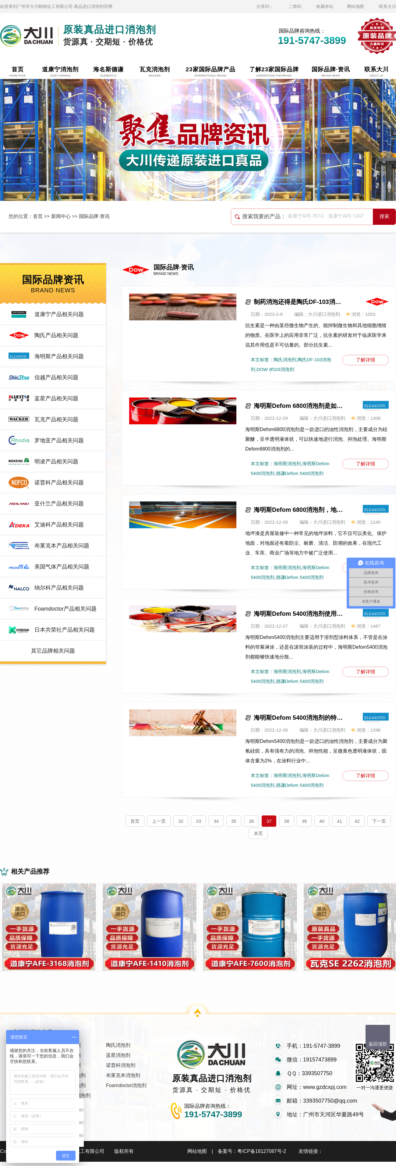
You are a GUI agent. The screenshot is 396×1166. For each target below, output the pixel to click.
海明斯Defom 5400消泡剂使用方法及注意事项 (300, 613)
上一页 (159, 821)
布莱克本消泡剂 (123, 1079)
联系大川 (387, 6)
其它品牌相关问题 (53, 651)
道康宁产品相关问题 (59, 314)
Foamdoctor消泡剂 (126, 1089)
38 (286, 821)
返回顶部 (378, 1044)
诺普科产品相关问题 (59, 483)
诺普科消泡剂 (120, 1069)
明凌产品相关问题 (56, 461)
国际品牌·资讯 (94, 216)
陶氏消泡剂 (118, 1049)
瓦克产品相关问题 (56, 419)
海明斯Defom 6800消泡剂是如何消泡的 (300, 405)
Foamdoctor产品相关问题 (65, 609)
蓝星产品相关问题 (56, 398)
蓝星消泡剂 (118, 1059)
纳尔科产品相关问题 (59, 588)
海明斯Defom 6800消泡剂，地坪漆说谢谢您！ (300, 509)
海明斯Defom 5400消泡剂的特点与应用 (300, 717)
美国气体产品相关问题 (61, 567)
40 (321, 821)
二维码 (294, 6)
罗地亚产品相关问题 (59, 440)
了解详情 (365, 359)
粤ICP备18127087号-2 (261, 1155)
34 (216, 821)
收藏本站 (324, 6)
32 (180, 821)
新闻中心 (61, 216)
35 (233, 821)
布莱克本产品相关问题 (61, 546)
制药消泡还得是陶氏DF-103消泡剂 (300, 301)
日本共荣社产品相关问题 (64, 630)
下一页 (379, 821)
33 (198, 821)
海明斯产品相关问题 (59, 356)
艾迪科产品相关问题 (59, 525)
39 (304, 821)
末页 (258, 833)
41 (339, 821)
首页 (38, 216)
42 (357, 821)
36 (251, 821)
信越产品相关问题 (56, 377)
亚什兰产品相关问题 (59, 504)
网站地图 (355, 6)
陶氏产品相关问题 (56, 335)
